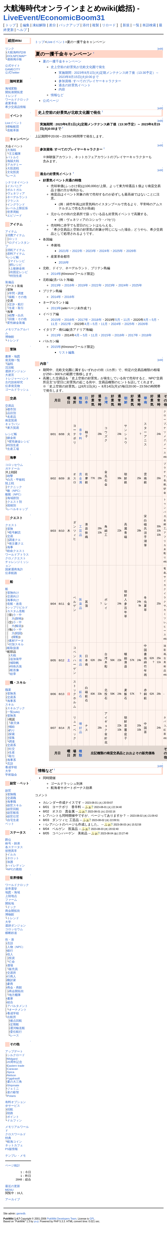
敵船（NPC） (14, 494)
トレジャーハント (17, 378)
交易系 (11, 697)
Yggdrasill (13, 1078)
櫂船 (15, 636)
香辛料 (80, 434)
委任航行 (16, 1031)
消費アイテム (16, 235)
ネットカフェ (14, 1145)
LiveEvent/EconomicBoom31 (54, 18)
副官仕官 (13, 816)
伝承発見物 (12, 385)
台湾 (106, 400)
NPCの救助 (14, 869)
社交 (12, 748)
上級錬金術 (17, 268)
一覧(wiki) (13, 711)
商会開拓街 (12, 910)
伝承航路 (11, 573)
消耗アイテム (16, 249)
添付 (86, 25)
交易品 (9, 405)
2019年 (83, 285)
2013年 (56, 285)
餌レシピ (16, 264)
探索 (12, 734)
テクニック (14, 486)
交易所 (11, 972)
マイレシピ (17, 261)
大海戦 (11, 149)
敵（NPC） (14, 490)
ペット (9, 823)
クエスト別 (14, 501)
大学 (8, 770)
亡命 (12, 961)
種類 (80, 400)
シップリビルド (17, 607)
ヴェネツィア (16, 193)
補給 (12, 726)
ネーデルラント (17, 197)
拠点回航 (16, 1020)
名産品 (11, 416)
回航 (10, 1109)
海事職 (11, 801)
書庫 (10, 998)
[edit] (160, 48)
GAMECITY (12, 69)
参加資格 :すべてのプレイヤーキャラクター (90, 81)
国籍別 (11, 505)
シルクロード (16, 1055)
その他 (22, 296)
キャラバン (12, 424)
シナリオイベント (17, 182)
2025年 (118, 251)
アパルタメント (17, 1005)
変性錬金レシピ (19, 441)
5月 (117, 320)
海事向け (13, 600)
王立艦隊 (15, 153)
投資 (12, 957)
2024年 (104, 251)
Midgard (12, 1058)
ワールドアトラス (17, 554)
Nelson (11, 1075)
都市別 (11, 409)
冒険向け (13, 592)
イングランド (16, 204)
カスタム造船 (16, 611)
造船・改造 (14, 603)
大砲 (13, 655)
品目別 (11, 412)
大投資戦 (13, 168)
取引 (21, 308)
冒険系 (11, 693)
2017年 (83, 320)
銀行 (10, 950)
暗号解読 (15, 532)
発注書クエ (16, 543)
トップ (10, 25)
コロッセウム (14, 464)
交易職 (11, 797)
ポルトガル (14, 189)
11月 (126, 320)
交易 (10, 536)
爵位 (8, 839)
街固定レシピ (19, 272)
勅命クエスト (16, 550)
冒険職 (11, 794)
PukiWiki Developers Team (62, 1218)
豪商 (10, 983)
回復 (12, 319)
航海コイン (14, 1141)
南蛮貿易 (11, 420)
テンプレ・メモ (15, 1155)
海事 (10, 547)
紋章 (13, 673)
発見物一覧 (12, 360)
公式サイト (12, 65)
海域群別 (13, 498)
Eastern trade (15, 1065)
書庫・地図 (12, 356)
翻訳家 (11, 980)
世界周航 (13, 211)
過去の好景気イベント (75, 85)
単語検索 (149, 25)
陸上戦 (9, 483)
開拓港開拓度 (14, 92)
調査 (21, 293)
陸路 (10, 1113)
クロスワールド (15, 1134)
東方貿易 (13, 427)
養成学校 (11, 767)
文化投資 (13, 172)
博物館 (9, 336)
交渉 (12, 304)
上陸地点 (11, 896)
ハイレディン (16, 865)
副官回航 (13, 809)
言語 (10, 763)
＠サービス (12, 1105)
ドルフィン (14, 1120)
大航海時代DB (16, 52)
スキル (9, 704)
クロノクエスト (15, 558)
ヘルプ (22, 30)
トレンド (11, 95)
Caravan (12, 1068)
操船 (12, 296)
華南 (145, 400)
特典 (8, 1137)
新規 (126, 25)
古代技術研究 (14, 382)
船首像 (14, 670)
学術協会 (11, 774)
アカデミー (14, 164)
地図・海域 (12, 892)
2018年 (96, 320)
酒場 (10, 965)
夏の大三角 (14, 1081)
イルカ (11, 854)
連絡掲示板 (14, 59)
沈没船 (9, 367)
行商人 (11, 976)
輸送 (18, 625)
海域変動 (11, 88)
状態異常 (11, 850)
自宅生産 (13, 820)
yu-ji (36, 1221)
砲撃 (12, 315)
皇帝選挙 (11, 888)
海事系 (11, 700)
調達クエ (15, 539)
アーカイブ (12, 1199)
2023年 (91, 251)
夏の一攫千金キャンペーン (62, 61)
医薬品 (80, 603)
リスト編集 (67, 352)
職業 (8, 689)
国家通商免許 (14, 569)
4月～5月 (150, 320)
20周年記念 (14, 1061)
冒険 (10, 528)
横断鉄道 (11, 932)
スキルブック (16, 708)
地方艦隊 (15, 994)
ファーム (11, 899)
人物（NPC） (16, 946)
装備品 (9, 282)
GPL (92, 1218)
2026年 (131, 251)
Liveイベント (13, 122)
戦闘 (18, 633)
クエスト (11, 525)
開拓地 (9, 903)
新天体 (15, 722)
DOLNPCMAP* (16, 56)
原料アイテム (16, 253)
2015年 (56, 320)
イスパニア (14, 186)
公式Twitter (12, 72)
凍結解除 (39, 25)
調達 (12, 741)
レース (11, 175)
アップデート (14, 1051)
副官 (8, 790)
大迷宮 (9, 374)
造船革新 (13, 130)
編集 (26, 25)
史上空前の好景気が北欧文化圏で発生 (78, 67)
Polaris (11, 1095)
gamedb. (21, 1213)
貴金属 (80, 478)
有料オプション (15, 1102)
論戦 (10, 363)
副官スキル (14, 805)
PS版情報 (11, 1148)
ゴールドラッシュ (17, 389)
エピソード (14, 215)
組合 (10, 1002)
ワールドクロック (17, 99)
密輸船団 (13, 126)
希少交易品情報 (15, 106)
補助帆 (14, 662)
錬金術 (11, 437)
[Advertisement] (68, 849)
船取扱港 (13, 647)
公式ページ (51, 101)
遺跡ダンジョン (15, 371)
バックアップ (69, 25)
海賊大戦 (13, 160)
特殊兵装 (16, 666)
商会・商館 (14, 987)
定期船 (14, 1024)
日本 (86, 400)
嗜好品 (80, 728)
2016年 (64, 262)
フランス (13, 200)
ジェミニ (13, 1088)
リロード (109, 25)
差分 (52, 25)
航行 (21, 304)
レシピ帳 (13, 257)
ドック (11, 907)
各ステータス (14, 847)
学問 (12, 293)
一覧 (136, 25)
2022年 (77, 251)
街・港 (9, 939)
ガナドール (12, 468)
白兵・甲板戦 (16, 479)
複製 (95, 25)
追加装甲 (16, 659)
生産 (12, 308)
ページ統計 (12, 1165)
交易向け (13, 596)
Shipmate (13, 1085)
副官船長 (13, 812)
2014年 (56, 274)
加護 (10, 861)
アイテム (11, 231)
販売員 (13, 969)
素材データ (16, 640)
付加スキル (16, 644)
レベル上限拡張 (17, 208)
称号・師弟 (12, 843)
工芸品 (80, 530)
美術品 (80, 660)
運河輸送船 (17, 1028)
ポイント (13, 1116)
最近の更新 (12, 1186)
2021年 (64, 251)
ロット (13, 238)
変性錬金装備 (16, 322)
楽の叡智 (13, 1092)
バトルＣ (13, 157)
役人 (10, 954)
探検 (18, 618)
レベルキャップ (17, 509)
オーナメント (18, 1009)
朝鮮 (125, 400)
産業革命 (11, 103)
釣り (12, 730)
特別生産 (16, 275)
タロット (13, 858)
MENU (9, 1189)
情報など (57, 95)
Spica (10, 1072)
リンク (9, 48)
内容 (62, 89)
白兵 (21, 315)
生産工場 (13, 448)
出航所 (11, 1016)
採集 (12, 737)
